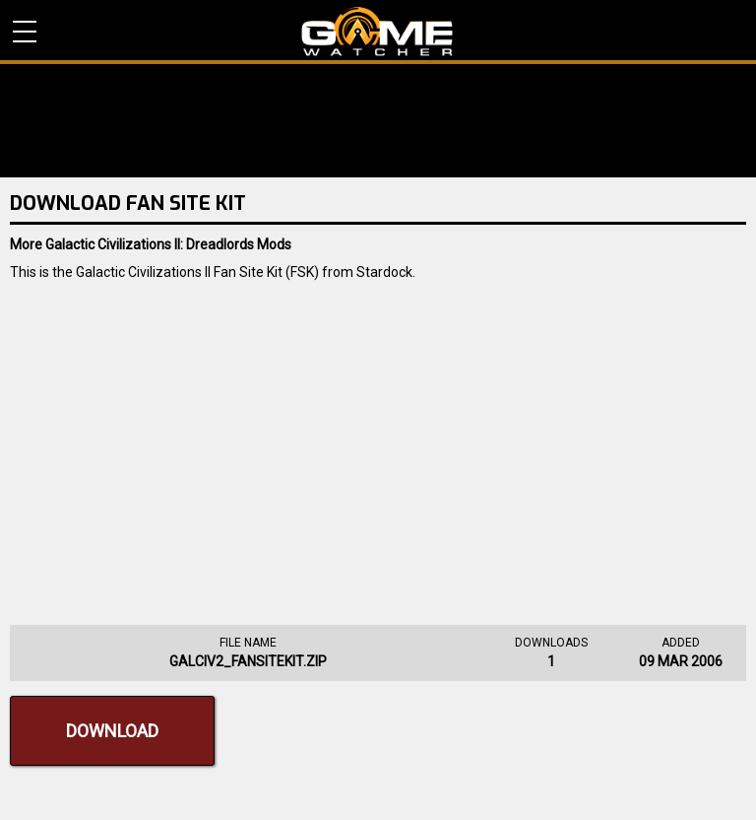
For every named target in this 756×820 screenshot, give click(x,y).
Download (112, 730)
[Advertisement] (378, 447)
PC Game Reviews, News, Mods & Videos (377, 31)
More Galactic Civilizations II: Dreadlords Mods (150, 244)
